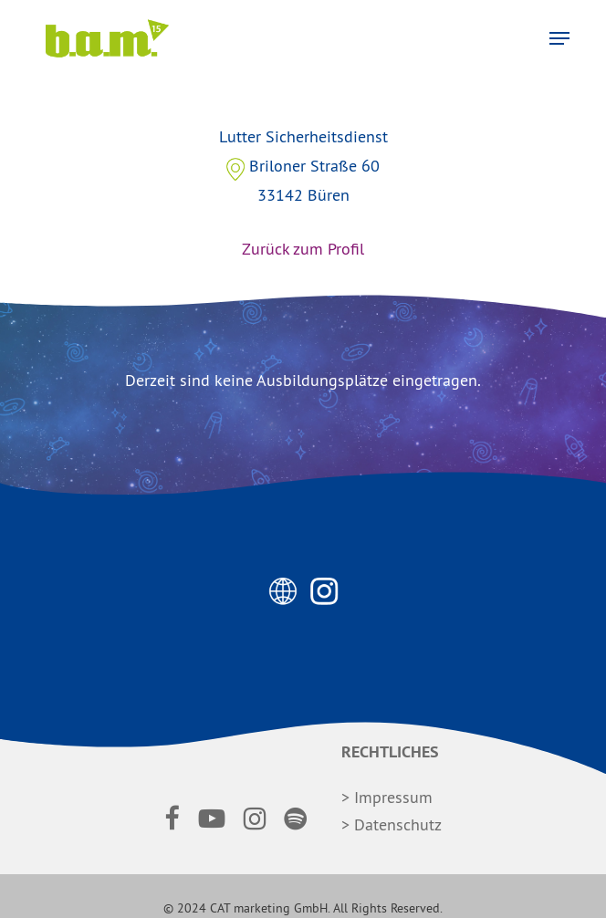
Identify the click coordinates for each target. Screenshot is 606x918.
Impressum (393, 797)
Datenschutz (398, 824)
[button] (559, 38)
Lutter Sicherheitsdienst (303, 207)
